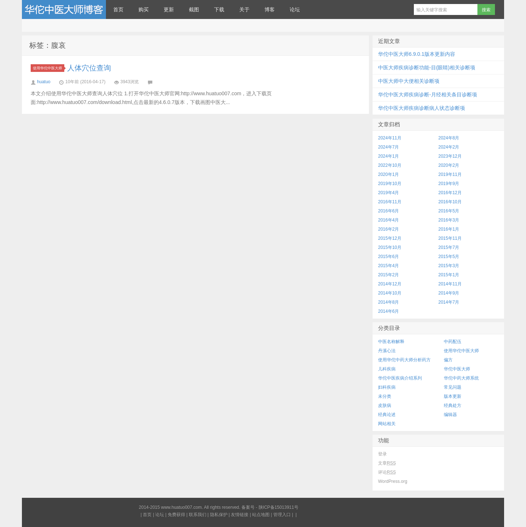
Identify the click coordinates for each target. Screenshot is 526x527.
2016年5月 (448, 211)
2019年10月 (389, 183)
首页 (118, 9)
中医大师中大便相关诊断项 (408, 81)
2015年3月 (448, 265)
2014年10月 (389, 293)
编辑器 (450, 414)
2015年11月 (450, 238)
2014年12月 (389, 283)
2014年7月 (448, 302)
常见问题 (452, 387)
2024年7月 (388, 147)
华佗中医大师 (457, 369)
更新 (169, 9)
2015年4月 (388, 265)
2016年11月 (389, 201)
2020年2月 (448, 165)
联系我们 (197, 514)
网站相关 (387, 423)
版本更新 (452, 396)
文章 (387, 463)
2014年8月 (388, 302)
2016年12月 (450, 192)
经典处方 (452, 405)
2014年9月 (448, 293)
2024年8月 (448, 138)
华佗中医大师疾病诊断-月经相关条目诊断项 (427, 94)
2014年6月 (388, 311)
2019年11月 (450, 174)
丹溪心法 (387, 350)
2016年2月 (388, 229)
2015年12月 (389, 238)
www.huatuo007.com (181, 507)
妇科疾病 (387, 387)
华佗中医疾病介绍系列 (400, 378)
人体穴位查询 (89, 68)
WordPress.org (392, 481)
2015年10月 (389, 247)
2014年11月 (450, 283)
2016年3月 (448, 220)
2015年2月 (388, 274)
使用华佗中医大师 (48, 68)
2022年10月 (389, 165)
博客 (269, 9)
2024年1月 (388, 156)
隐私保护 (219, 514)
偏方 (448, 359)
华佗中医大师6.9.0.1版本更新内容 (416, 54)
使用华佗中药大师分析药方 (404, 359)
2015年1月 (448, 274)
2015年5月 (448, 256)
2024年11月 (389, 138)
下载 (219, 9)
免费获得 (176, 514)
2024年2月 (448, 147)
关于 (244, 9)
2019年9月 (448, 183)
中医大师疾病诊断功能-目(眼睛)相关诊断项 (426, 67)
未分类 (384, 396)
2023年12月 (450, 156)
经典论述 (387, 414)
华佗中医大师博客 (64, 9)
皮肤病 (384, 405)
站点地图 (261, 514)
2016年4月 (388, 220)
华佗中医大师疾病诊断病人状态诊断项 (421, 108)
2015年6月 (388, 256)
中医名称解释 (391, 341)
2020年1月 (388, 174)
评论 (387, 472)
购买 (143, 9)
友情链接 (239, 514)
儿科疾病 (387, 369)
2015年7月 (448, 247)
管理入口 (282, 514)
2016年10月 (450, 201)
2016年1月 (448, 229)
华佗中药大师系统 (461, 378)
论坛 (295, 9)
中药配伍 (452, 341)
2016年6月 (388, 211)
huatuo (43, 81)
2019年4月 (388, 192)
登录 (382, 454)
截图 (194, 9)
